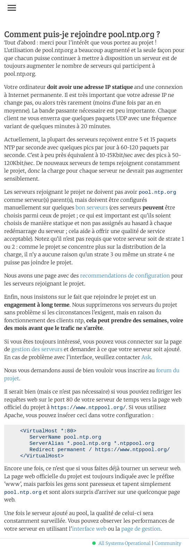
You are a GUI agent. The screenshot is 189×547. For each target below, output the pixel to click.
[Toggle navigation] (11, 7)
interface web (89, 528)
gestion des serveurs (36, 349)
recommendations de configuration (125, 275)
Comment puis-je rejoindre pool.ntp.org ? (82, 34)
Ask (146, 357)
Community (168, 543)
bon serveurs (92, 207)
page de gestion (141, 528)
